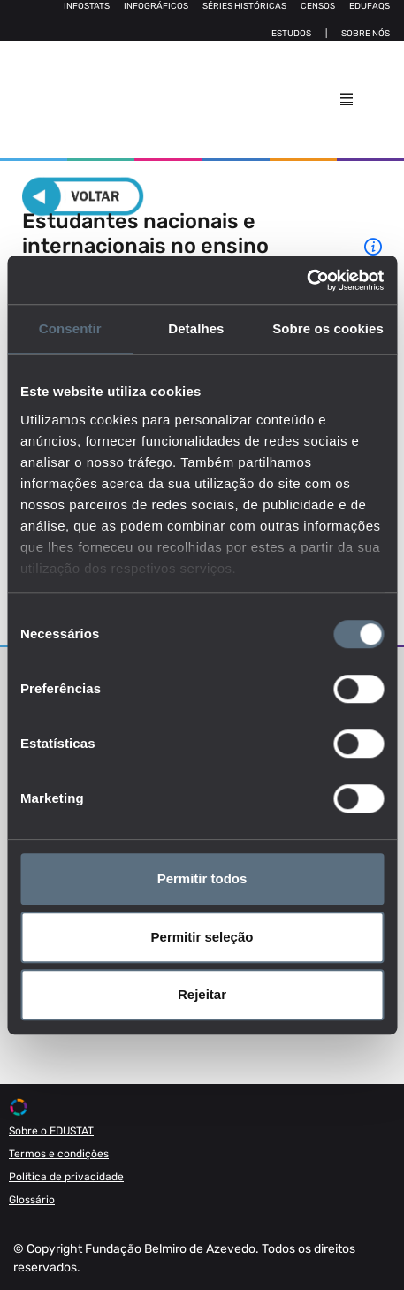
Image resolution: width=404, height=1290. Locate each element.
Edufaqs (369, 6)
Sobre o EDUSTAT (51, 1131)
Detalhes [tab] (196, 328)
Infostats (87, 6)
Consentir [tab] (70, 328)
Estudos (291, 33)
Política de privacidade (66, 1177)
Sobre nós (365, 33)
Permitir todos (202, 878)
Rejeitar (202, 994)
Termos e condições (59, 1154)
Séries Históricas (244, 6)
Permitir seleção (202, 936)
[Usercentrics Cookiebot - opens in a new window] (306, 280)
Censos (318, 6)
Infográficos (156, 6)
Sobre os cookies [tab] (328, 328)
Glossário (32, 1200)
